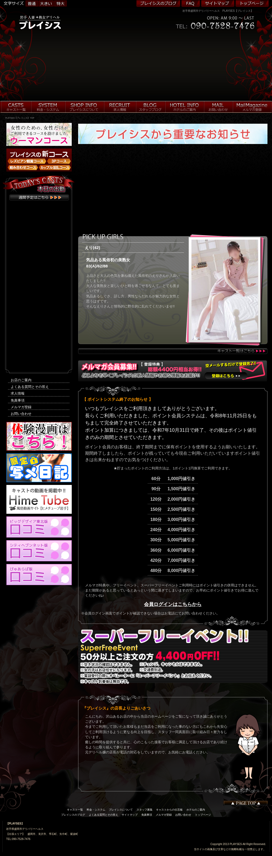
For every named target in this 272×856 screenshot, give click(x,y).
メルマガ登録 (21, 407)
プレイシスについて (121, 809)
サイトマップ (130, 814)
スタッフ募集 (145, 809)
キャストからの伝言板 (169, 809)
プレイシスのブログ (73, 814)
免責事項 (18, 400)
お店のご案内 (21, 380)
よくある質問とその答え (30, 387)
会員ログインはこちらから (173, 604)
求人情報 (18, 393)
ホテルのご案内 (195, 809)
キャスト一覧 (75, 809)
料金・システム (96, 809)
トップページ (203, 814)
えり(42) (92, 247)
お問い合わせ (21, 414)
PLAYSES (236, 844)
